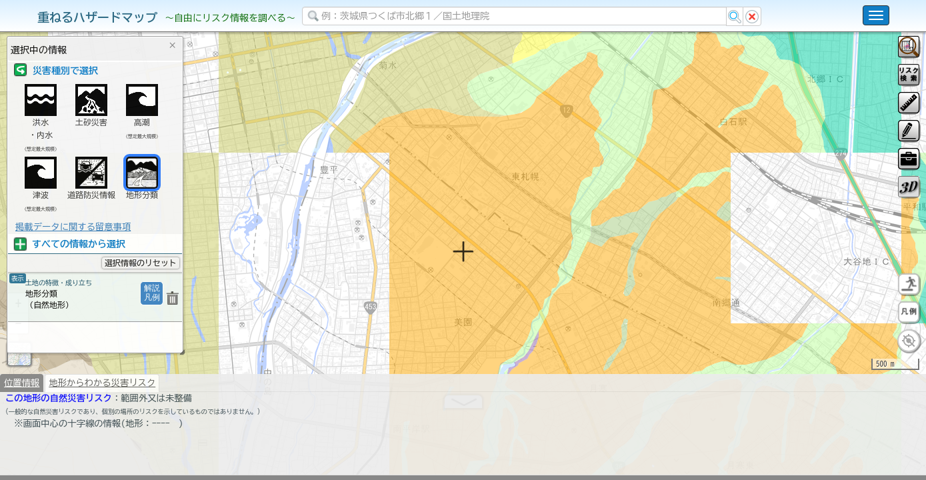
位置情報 (21, 417)
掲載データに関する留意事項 (73, 226)
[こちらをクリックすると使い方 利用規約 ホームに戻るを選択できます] (876, 15)
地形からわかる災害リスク (102, 417)
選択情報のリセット (141, 263)
